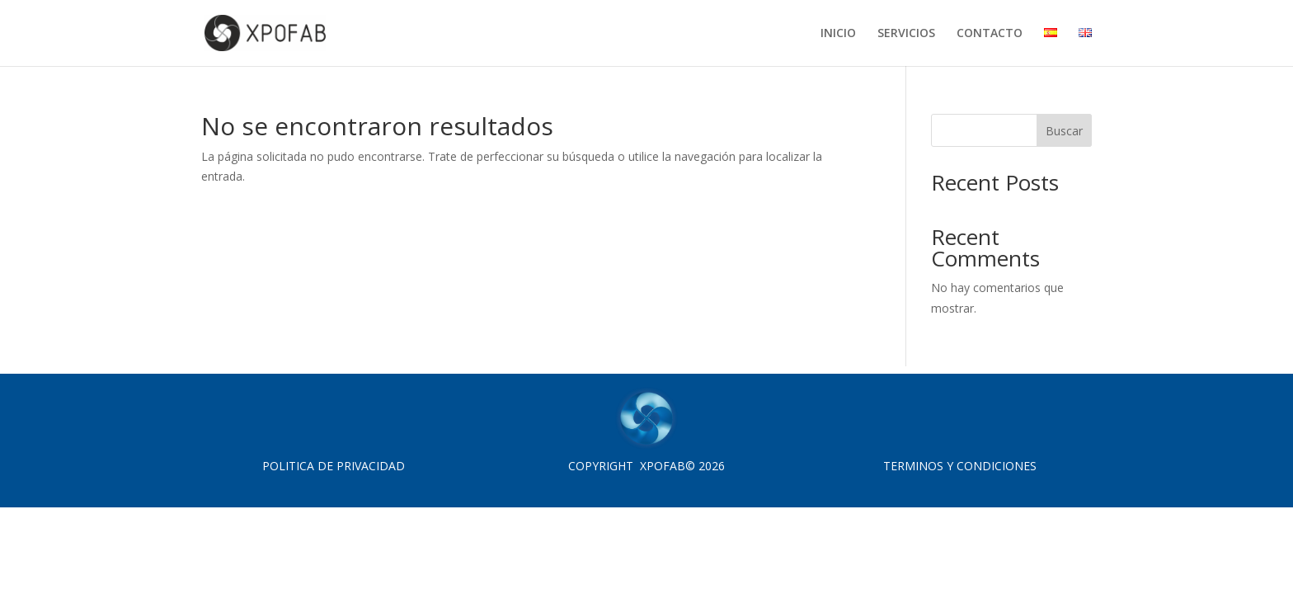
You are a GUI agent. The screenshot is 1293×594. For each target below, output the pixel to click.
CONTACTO (990, 33)
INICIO (838, 33)
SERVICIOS (906, 33)
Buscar (1064, 131)
